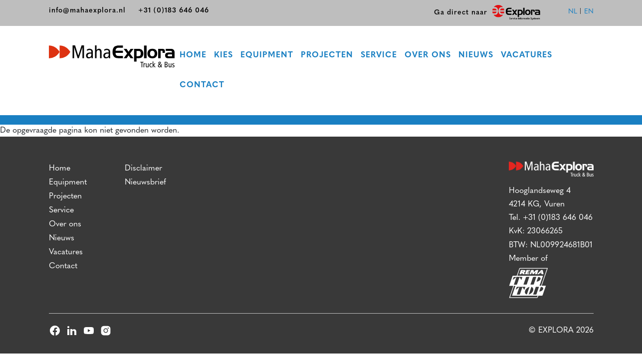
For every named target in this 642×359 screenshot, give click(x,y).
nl (572, 11)
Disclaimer (143, 170)
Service (379, 56)
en (589, 11)
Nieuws (476, 56)
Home (193, 56)
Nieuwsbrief (145, 183)
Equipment (267, 56)
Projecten (327, 56)
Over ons (428, 56)
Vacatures (527, 56)
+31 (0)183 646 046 (173, 10)
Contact (202, 86)
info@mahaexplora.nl (87, 10)
